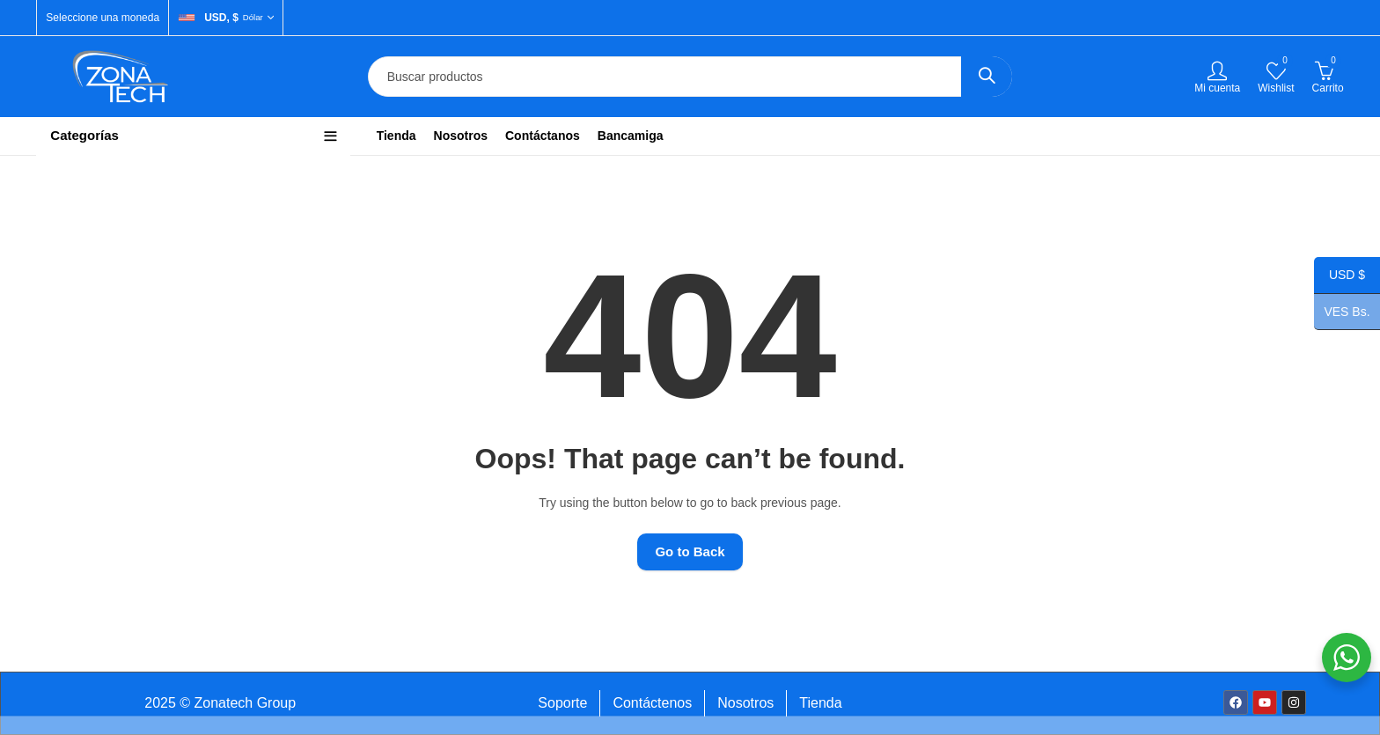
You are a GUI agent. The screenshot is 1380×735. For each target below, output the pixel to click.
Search (986, 76)
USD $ (1339, 276)
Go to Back (689, 551)
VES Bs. (1342, 312)
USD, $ (221, 17)
